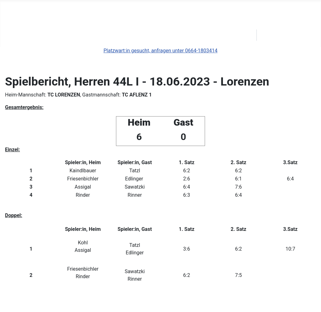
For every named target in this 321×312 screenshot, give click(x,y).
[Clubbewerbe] (69, 35)
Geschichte (127, 35)
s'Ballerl (93, 35)
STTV (243, 35)
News (15, 35)
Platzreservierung (173, 35)
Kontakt (215, 35)
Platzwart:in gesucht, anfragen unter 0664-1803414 (160, 51)
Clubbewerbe (49, 35)
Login (270, 35)
